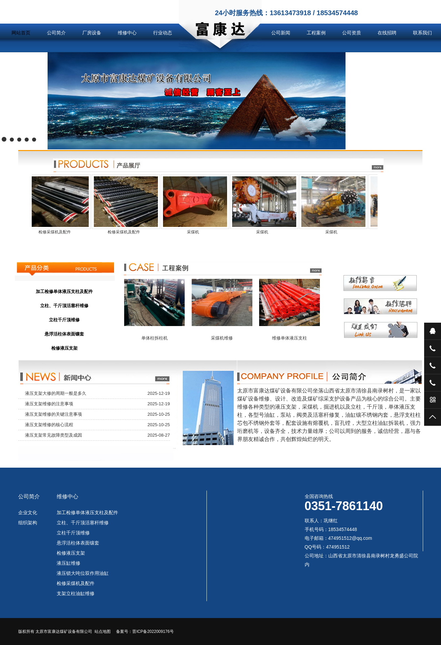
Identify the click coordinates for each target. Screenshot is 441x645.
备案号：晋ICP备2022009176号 (145, 631)
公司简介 (56, 32)
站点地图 (102, 631)
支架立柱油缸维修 (75, 593)
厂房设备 (91, 32)
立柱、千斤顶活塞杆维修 (83, 522)
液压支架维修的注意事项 (49, 403)
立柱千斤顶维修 (73, 532)
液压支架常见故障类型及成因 (53, 435)
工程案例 (316, 32)
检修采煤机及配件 (75, 583)
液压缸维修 (68, 563)
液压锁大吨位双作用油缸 (83, 573)
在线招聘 (387, 32)
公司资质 (351, 32)
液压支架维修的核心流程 (49, 424)
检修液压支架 (71, 553)
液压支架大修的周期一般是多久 (55, 393)
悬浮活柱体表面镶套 (78, 542)
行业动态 (162, 32)
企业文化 (27, 512)
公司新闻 (280, 32)
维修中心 (127, 32)
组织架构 (27, 522)
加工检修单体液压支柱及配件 (87, 512)
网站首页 (20, 32)
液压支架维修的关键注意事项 (53, 414)
